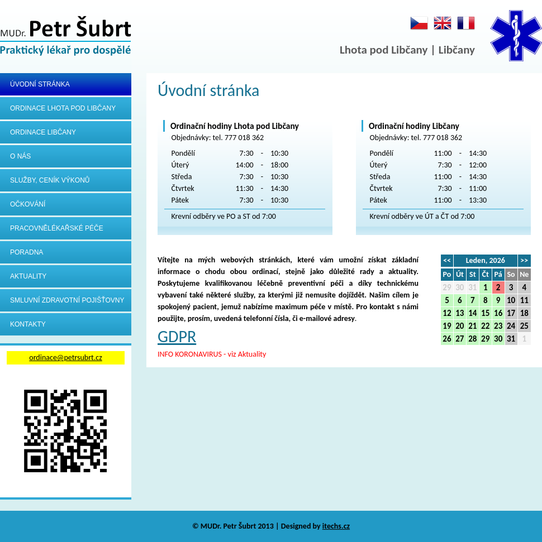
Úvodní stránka (40, 84)
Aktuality (28, 276)
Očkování (27, 204)
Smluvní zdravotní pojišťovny (67, 300)
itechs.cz (336, 526)
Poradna (26, 252)
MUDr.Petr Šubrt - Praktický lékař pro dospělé (65, 36)
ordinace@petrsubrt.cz (65, 357)
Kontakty (28, 324)
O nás (20, 156)
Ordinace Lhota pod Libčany (63, 108)
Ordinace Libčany (43, 132)
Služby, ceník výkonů (50, 180)
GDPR (177, 336)
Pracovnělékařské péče (56, 228)
